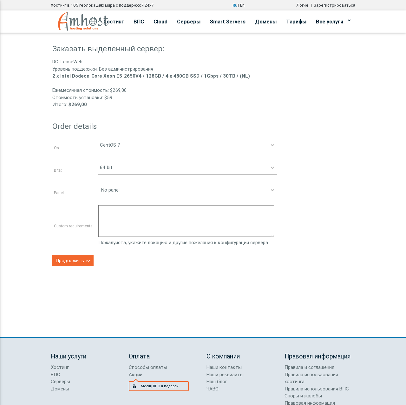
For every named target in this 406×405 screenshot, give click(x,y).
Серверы (188, 21)
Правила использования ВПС (317, 389)
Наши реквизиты (225, 374)
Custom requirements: (74, 226)
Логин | (305, 5)
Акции (135, 374)
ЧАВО (212, 389)
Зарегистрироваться (334, 5)
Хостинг (60, 367)
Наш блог (216, 381)
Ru (234, 5)
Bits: (58, 170)
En (242, 5)
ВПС (139, 21)
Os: (57, 147)
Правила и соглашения (309, 367)
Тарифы (296, 21)
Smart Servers (228, 21)
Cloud (160, 21)
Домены (266, 21)
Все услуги (333, 20)
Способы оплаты (148, 367)
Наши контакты (224, 367)
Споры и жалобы (303, 396)
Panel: (59, 192)
